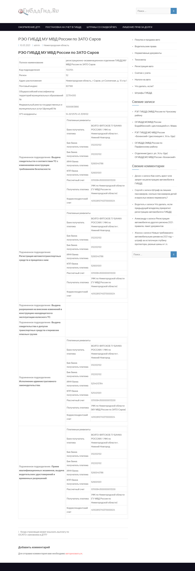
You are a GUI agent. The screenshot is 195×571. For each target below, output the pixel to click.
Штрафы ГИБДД (143, 92)
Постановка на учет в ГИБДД (63, 27)
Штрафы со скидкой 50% (102, 27)
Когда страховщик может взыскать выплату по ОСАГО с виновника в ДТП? (43, 533)
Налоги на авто (143, 79)
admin (37, 45)
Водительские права (145, 46)
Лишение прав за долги (137, 27)
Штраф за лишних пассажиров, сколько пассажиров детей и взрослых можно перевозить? (156, 194)
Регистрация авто (144, 66)
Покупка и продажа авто (147, 39)
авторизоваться (74, 553)
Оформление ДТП (29, 27)
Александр (140, 218)
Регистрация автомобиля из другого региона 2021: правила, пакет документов (154, 222)
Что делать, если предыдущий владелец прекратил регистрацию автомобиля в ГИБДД (153, 208)
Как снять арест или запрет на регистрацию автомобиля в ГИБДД (154, 179)
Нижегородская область (56, 45)
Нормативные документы (148, 53)
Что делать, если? (144, 86)
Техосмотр (140, 59)
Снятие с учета (142, 72)
